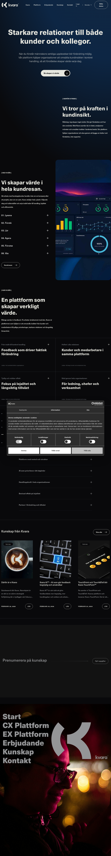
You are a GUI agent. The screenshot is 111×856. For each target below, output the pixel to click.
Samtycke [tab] (23, 410)
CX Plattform (26, 725)
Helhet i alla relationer (86, 344)
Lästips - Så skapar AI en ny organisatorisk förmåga (74, 399)
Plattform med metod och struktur (55, 459)
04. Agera (25, 238)
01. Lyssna (25, 215)
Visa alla (99, 532)
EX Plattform (26, 733)
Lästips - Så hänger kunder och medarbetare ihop (74, 365)
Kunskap (60, 5)
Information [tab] (55, 410)
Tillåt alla (87, 451)
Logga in (78, 5)
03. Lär (25, 230)
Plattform (37, 5)
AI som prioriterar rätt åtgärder (55, 470)
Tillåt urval (55, 451)
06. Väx (25, 253)
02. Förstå (25, 222)
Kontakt (70, 5)
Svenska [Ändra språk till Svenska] (87, 5)
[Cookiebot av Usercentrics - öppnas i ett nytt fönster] (93, 403)
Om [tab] (88, 410)
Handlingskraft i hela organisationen (55, 482)
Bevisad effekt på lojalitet (55, 493)
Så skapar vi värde (51, 73)
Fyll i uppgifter (100, 661)
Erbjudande (48, 5)
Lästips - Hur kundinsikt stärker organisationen (12, 365)
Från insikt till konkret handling (25, 344)
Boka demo (101, 5)
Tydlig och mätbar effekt (25, 378)
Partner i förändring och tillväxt (55, 505)
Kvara (28, 5)
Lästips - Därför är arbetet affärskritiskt (10, 399)
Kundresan (8, 265)
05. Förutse (25, 245)
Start (12, 716)
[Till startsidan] (10, 4)
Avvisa (23, 451)
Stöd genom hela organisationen (86, 378)
